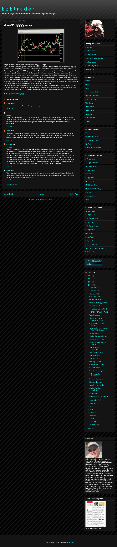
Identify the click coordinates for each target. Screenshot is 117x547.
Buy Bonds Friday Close (97, 371)
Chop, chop (93, 393)
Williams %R (89, 252)
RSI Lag (88, 192)
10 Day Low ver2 (91, 211)
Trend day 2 (89, 110)
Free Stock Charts (91, 136)
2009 (90, 282)
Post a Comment (11, 184)
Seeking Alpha (90, 62)
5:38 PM (9, 180)
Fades (87, 81)
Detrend (88, 174)
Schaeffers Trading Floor (94, 58)
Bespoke (88, 47)
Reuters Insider (90, 55)
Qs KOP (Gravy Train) (93, 189)
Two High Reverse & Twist (94, 248)
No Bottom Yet (94, 368)
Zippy (87, 200)
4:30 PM (9, 126)
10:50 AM (9, 109)
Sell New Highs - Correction (95, 348)
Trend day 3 (89, 114)
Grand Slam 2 (90, 233)
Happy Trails (89, 177)
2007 (90, 429)
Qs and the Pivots (95, 300)
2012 (90, 276)
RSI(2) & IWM (90, 241)
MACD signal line (91, 185)
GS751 (8, 103)
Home (41, 194)
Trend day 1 (89, 107)
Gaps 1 (88, 84)
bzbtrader (9, 113)
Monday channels (95, 382)
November (93, 291)
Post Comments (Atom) (45, 200)
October (93, 294)
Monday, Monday (95, 362)
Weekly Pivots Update (97, 365)
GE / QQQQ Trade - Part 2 (98, 312)
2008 (90, 285)
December (93, 288)
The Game (89, 103)
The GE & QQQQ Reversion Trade (96, 319)
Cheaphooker (90, 170)
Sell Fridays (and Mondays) (95, 375)
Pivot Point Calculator (93, 148)
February (93, 422)
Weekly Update (94, 315)
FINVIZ (87, 133)
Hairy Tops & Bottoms (93, 92)
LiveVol (88, 144)
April (91, 415)
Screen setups (90, 99)
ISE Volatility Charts (92, 140)
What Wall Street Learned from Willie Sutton (98, 329)
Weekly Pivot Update (96, 339)
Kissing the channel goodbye (96, 389)
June (92, 409)
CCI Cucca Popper (92, 226)
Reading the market (96, 379)
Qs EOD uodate (95, 306)
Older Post (74, 194)
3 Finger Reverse (91, 163)
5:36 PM (9, 166)
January (93, 425)
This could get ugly (96, 352)
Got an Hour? (94, 333)
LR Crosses (89, 181)
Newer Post (8, 194)
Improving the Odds (92, 96)
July (91, 406)
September (94, 400)
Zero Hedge (89, 69)
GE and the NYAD (95, 297)
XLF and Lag (93, 358)
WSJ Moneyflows (91, 66)
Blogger (71, 542)
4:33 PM (9, 140)
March (92, 419)
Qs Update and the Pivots (98, 309)
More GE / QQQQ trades (98, 303)
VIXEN (87, 121)
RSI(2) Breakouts (91, 244)
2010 (90, 279)
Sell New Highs (94, 355)
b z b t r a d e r (18, 9)
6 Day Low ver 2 (91, 222)
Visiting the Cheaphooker (98, 336)
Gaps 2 (88, 88)
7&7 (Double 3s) (91, 166)
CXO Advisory (90, 51)
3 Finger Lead (90, 159)
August (92, 403)
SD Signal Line (90, 196)
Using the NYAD (91, 118)
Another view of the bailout (98, 396)
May (91, 412)
